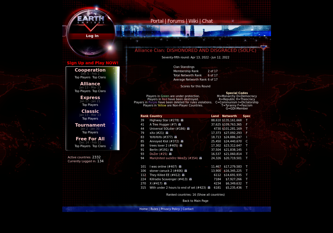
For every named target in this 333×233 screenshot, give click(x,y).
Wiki (193, 21)
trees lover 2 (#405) (164, 145)
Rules (154, 209)
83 (142, 137)
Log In (92, 36)
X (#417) (156, 183)
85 (142, 141)
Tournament (90, 125)
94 (142, 158)
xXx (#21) (157, 132)
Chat (207, 21)
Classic (90, 111)
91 (142, 149)
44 (142, 128)
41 (142, 124)
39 (142, 120)
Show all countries (211, 194)
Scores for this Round (195, 86)
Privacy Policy (170, 209)
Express (90, 97)
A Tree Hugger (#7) (163, 124)
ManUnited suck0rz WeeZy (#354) (174, 158)
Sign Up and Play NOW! (93, 63)
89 (142, 145)
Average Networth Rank (190, 79)
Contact (188, 209)
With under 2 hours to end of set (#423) (178, 187)
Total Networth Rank (187, 75)
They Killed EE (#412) (165, 175)
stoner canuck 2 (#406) (166, 170)
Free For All (90, 138)
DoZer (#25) (158, 154)
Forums (175, 21)
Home (143, 209)
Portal (157, 21)
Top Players (82, 77)
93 (142, 154)
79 (142, 132)
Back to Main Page (195, 200)
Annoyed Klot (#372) (164, 141)
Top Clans (99, 77)
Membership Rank (186, 71)
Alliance (90, 83)
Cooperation (90, 70)
